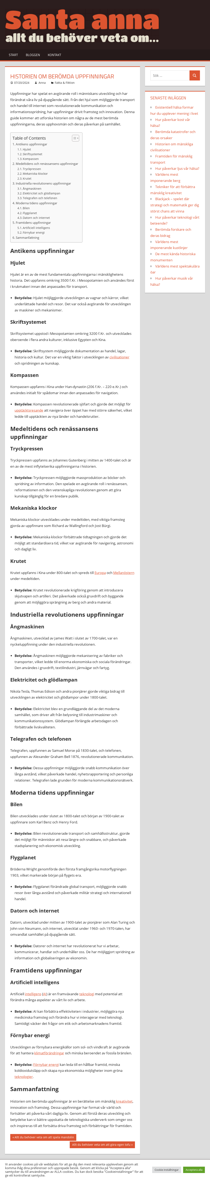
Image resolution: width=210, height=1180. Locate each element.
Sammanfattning (27, 237)
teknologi (86, 994)
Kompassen (31, 159)
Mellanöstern (123, 572)
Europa (100, 572)
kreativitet (124, 1101)
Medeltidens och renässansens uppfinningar (47, 164)
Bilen (26, 208)
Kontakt (54, 54)
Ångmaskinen (32, 189)
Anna (42, 83)
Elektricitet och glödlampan (41, 193)
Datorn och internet (36, 218)
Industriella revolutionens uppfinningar (43, 183)
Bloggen (33, 54)
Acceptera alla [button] (194, 1170)
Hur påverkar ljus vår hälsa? (177, 168)
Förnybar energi (34, 232)
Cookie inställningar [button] (167, 1170)
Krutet (27, 178)
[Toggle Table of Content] (73, 138)
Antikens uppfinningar (31, 144)
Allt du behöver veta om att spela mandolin (44, 1138)
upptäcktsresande (29, 410)
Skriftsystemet (32, 154)
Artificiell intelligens (36, 228)
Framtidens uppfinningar (33, 222)
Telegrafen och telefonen (40, 198)
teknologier (24, 1076)
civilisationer (119, 357)
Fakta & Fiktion (65, 83)
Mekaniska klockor (35, 174)
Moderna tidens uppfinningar (36, 203)
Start (13, 54)
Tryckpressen (32, 169)
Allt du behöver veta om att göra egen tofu (101, 1145)
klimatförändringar (49, 1053)
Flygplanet (30, 213)
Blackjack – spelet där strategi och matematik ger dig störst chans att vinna (174, 205)
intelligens (33, 994)
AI (44, 994)
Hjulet (27, 149)
